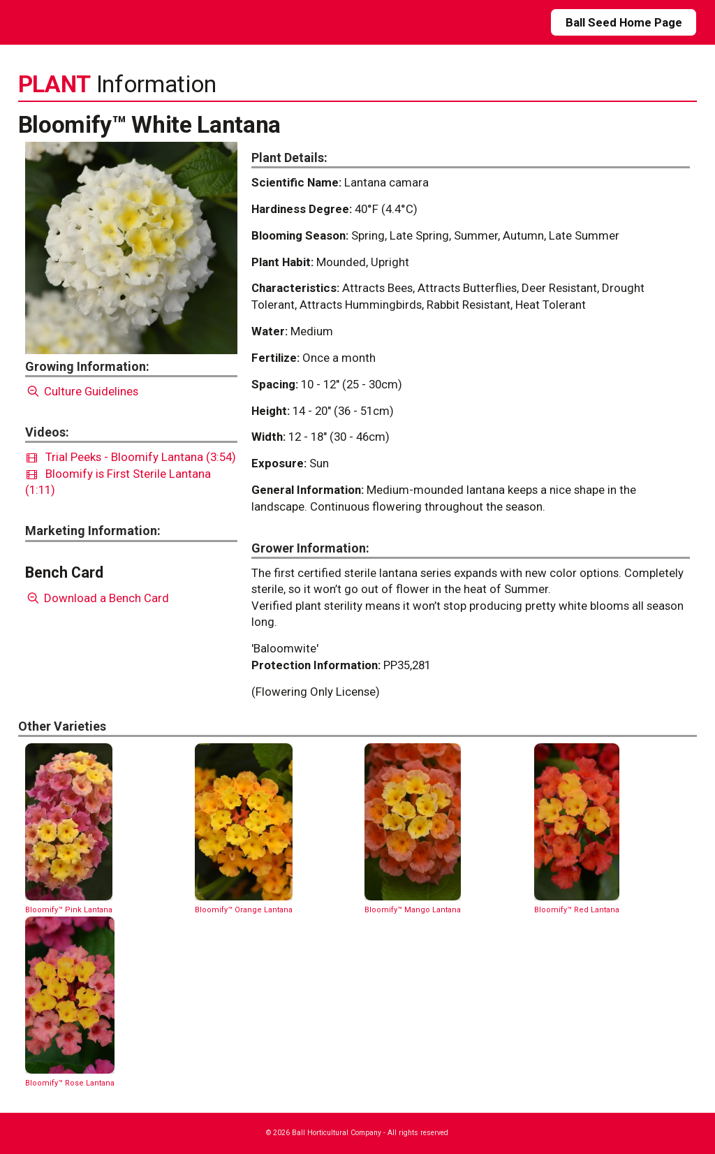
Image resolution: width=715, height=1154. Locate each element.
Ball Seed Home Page (624, 22)
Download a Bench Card (97, 598)
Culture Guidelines (82, 391)
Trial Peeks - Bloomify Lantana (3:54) (131, 457)
